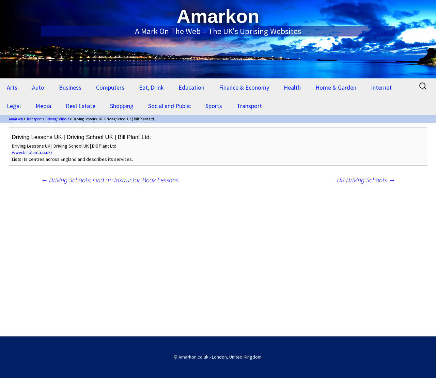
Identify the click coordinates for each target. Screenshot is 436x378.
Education (191, 87)
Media (43, 106)
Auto (38, 87)
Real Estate (80, 106)
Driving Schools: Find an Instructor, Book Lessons (109, 180)
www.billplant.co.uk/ (32, 152)
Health (292, 87)
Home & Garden (335, 87)
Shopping (122, 106)
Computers (110, 87)
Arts (12, 87)
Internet (381, 87)
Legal (14, 106)
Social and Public (169, 106)
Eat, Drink (151, 87)
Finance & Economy (244, 87)
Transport (249, 106)
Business (70, 87)
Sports (213, 106)
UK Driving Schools (366, 180)
